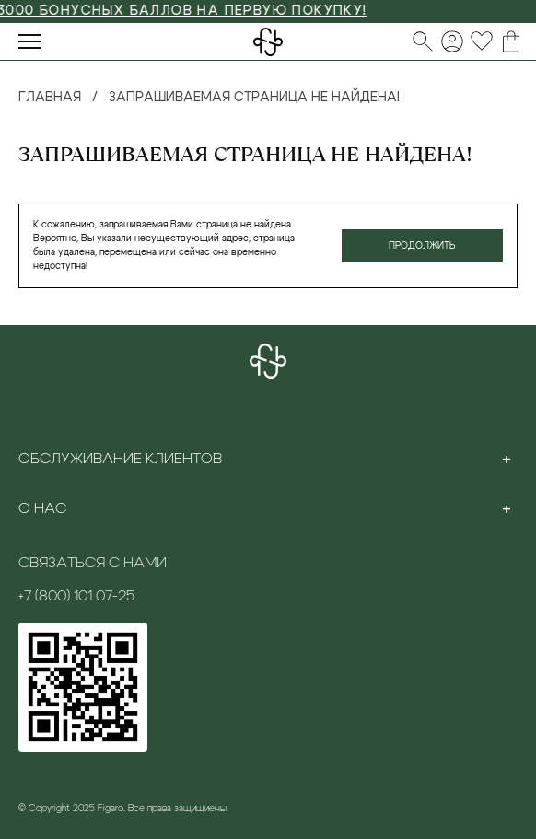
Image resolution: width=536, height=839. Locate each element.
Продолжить (422, 246)
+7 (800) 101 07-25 (76, 595)
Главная (49, 97)
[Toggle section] (506, 459)
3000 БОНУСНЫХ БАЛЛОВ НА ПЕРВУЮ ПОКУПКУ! (188, 11)
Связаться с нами (92, 562)
